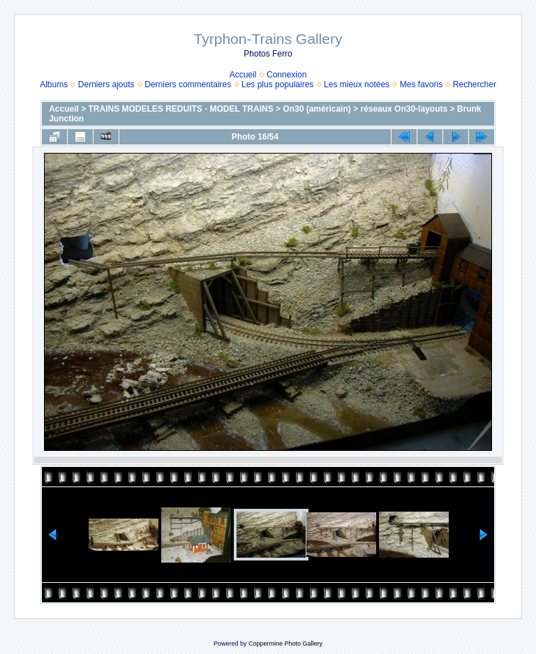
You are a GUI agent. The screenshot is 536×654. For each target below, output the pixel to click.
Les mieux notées (356, 84)
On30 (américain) (316, 109)
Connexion (286, 75)
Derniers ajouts (106, 84)
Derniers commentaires (187, 84)
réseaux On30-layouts (403, 109)
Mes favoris (421, 84)
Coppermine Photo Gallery (285, 643)
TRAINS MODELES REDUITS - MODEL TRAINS (181, 109)
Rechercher (474, 84)
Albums (54, 84)
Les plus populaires (277, 84)
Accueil (243, 75)
